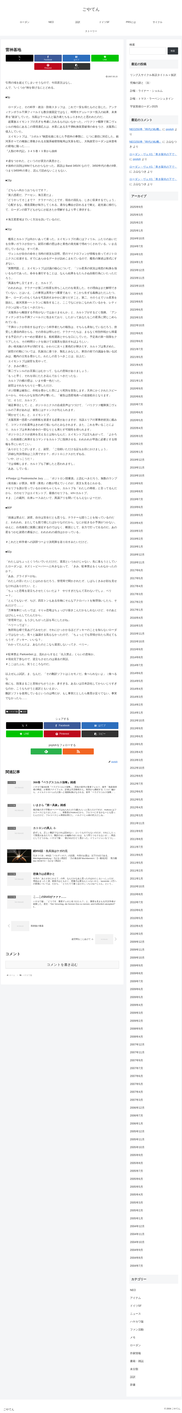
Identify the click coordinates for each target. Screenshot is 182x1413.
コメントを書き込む (62, 960)
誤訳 (23, 703)
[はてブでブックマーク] (53, 58)
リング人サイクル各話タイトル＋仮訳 (153, 74)
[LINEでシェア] (72, 58)
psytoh (170, 129)
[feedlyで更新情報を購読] (59, 743)
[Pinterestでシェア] (91, 58)
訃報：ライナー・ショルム (146, 90)
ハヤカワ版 (12, 703)
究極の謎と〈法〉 (141, 82)
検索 (132, 44)
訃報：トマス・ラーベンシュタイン (152, 98)
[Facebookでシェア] (33, 58)
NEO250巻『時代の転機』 (145, 129)
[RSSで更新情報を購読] (66, 743)
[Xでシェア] (14, 58)
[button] (110, 58)
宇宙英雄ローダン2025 (144, 106)
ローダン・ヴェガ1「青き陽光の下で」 (153, 154)
